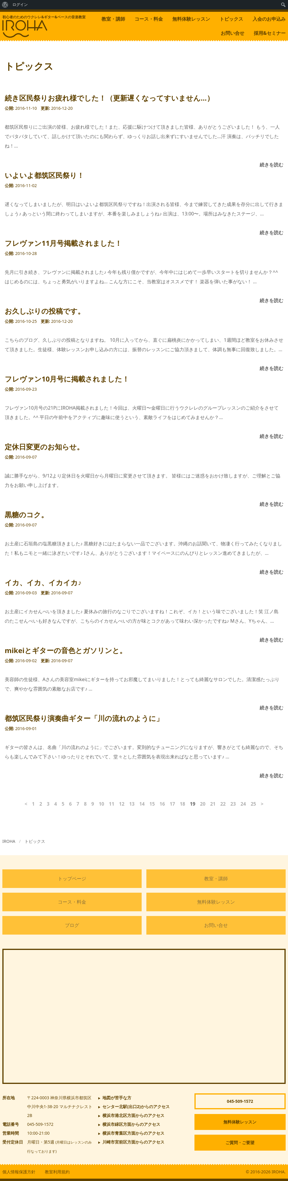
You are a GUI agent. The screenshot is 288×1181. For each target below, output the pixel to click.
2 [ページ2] (40, 804)
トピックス (231, 19)
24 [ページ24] (243, 804)
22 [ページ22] (222, 804)
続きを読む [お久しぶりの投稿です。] (271, 368)
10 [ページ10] (101, 804)
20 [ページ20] (202, 804)
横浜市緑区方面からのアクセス (131, 1124)
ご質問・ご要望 (239, 1142)
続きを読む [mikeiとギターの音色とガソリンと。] (271, 707)
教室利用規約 (57, 1172)
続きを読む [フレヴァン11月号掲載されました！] (271, 300)
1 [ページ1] (33, 804)
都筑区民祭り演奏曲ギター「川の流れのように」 (84, 718)
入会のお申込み (269, 19)
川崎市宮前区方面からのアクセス (133, 1142)
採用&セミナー (270, 33)
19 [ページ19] (192, 804)
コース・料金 (149, 19)
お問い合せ (232, 33)
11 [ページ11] (111, 804)
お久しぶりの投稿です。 (45, 311)
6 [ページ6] (70, 804)
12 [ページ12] (121, 804)
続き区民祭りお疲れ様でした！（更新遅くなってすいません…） (109, 98)
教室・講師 (113, 19)
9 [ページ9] (92, 804)
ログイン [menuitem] (20, 4)
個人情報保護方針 (18, 1172)
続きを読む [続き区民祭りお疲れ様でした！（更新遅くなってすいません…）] (271, 164)
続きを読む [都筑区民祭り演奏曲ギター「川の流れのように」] (271, 775)
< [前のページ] (25, 804)
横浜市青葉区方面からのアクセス (133, 1133)
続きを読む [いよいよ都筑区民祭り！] (271, 232)
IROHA (8, 841)
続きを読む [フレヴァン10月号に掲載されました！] (271, 436)
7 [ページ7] (77, 804)
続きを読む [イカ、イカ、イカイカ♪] (271, 640)
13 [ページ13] (132, 804)
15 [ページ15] (152, 804)
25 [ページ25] (253, 804)
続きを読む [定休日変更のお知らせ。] (271, 504)
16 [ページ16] (162, 804)
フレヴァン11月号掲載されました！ (63, 243)
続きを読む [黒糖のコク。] (271, 572)
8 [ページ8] (85, 804)
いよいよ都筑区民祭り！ (44, 175)
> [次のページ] (262, 804)
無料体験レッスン (191, 19)
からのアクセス (136, 1106)
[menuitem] (5, 4)
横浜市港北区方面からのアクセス (133, 1115)
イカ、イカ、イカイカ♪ (43, 582)
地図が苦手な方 (116, 1097)
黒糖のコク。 (26, 514)
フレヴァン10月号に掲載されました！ (67, 379)
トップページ (72, 878)
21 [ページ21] (212, 804)
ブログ (72, 925)
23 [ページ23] (233, 804)
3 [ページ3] (48, 804)
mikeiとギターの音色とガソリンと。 (66, 650)
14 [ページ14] (142, 804)
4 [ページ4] (55, 804)
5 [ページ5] (63, 804)
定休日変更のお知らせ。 (44, 447)
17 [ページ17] (172, 804)
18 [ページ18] (182, 804)
